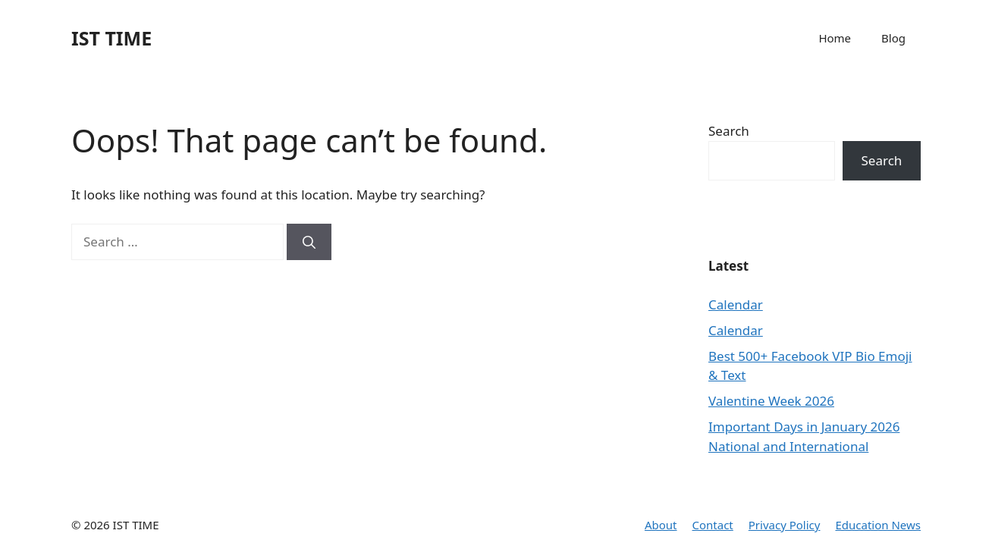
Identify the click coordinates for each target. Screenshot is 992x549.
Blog (893, 37)
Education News (878, 524)
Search (728, 131)
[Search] (309, 242)
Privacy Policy (785, 524)
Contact (712, 524)
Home (834, 37)
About (661, 524)
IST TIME (111, 38)
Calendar (735, 304)
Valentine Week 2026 (771, 400)
